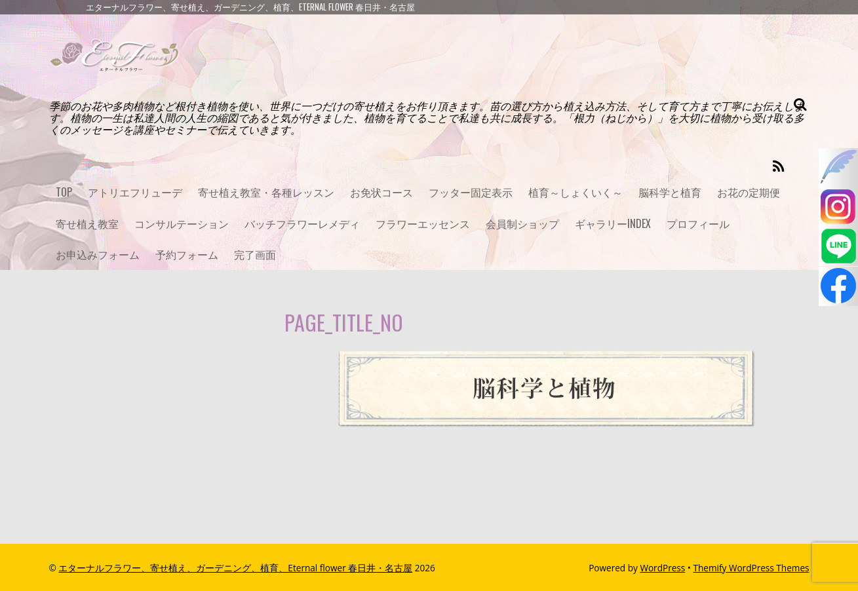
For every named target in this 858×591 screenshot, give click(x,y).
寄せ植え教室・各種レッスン (266, 192)
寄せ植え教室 (87, 223)
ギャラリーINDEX (613, 223)
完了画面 (255, 254)
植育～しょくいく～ (575, 192)
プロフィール (698, 223)
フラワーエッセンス (423, 223)
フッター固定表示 (471, 192)
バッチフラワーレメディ (302, 223)
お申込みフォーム (98, 254)
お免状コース (381, 192)
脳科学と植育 (669, 192)
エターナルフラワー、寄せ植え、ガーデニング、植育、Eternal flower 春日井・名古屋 (235, 568)
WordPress (662, 568)
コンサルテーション (181, 223)
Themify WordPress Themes (751, 568)
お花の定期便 (748, 192)
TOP (64, 192)
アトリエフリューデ (135, 192)
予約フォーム (186, 254)
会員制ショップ (522, 223)
